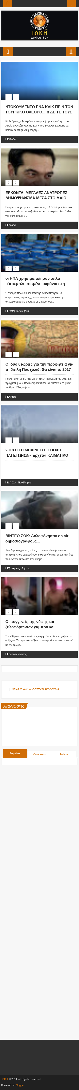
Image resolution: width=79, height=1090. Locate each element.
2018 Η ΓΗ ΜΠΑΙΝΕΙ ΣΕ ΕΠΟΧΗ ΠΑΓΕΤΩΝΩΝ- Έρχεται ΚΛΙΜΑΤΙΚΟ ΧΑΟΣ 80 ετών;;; (36, 455)
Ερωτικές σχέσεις (17, 654)
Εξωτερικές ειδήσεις (18, 311)
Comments (39, 754)
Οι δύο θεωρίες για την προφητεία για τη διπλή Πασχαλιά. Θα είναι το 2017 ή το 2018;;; (39, 369)
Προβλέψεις (24, 482)
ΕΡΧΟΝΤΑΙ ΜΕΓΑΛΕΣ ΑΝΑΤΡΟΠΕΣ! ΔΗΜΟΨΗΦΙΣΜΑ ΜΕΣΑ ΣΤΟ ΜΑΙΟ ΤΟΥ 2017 (37, 198)
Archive (64, 754)
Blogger (20, 1085)
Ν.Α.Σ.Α (11, 482)
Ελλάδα (11, 139)
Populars (15, 753)
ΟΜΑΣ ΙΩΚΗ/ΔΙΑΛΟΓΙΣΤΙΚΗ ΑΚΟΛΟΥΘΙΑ (35, 689)
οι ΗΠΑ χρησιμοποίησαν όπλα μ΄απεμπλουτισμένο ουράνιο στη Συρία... (35, 283)
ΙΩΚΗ (5, 1079)
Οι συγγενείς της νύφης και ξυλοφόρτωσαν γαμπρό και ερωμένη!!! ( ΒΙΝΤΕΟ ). (30, 627)
